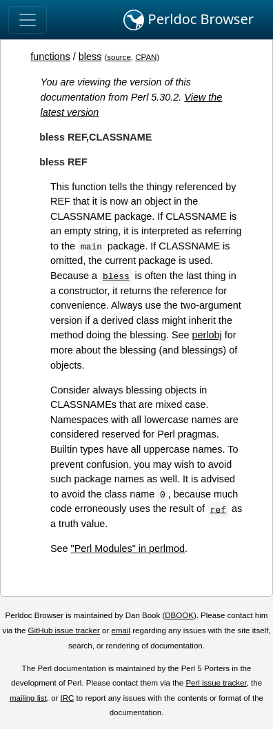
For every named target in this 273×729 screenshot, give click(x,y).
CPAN (145, 57)
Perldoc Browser (188, 20)
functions (50, 56)
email (121, 630)
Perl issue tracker (215, 683)
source (119, 57)
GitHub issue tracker (64, 630)
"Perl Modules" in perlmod (128, 548)
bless (90, 56)
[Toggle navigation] (27, 20)
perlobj (207, 334)
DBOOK (179, 615)
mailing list (28, 698)
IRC (67, 698)
